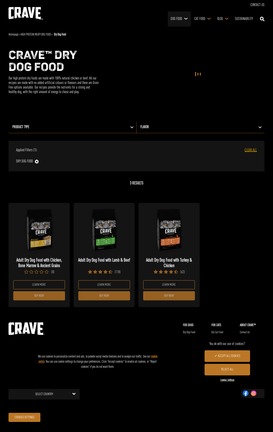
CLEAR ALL (251, 150)
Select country (55, 396)
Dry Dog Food (24, 161)
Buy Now (39, 298)
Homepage (14, 34)
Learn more (39, 285)
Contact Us (257, 5)
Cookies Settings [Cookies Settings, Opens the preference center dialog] (227, 380)
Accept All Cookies (229, 356)
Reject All (227, 369)
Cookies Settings (27, 421)
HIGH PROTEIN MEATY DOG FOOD (36, 34)
